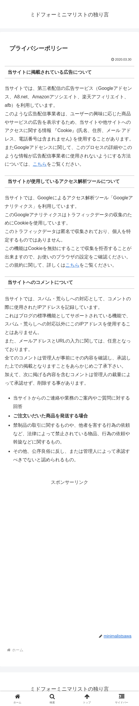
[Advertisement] (69, 556)
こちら (40, 164)
